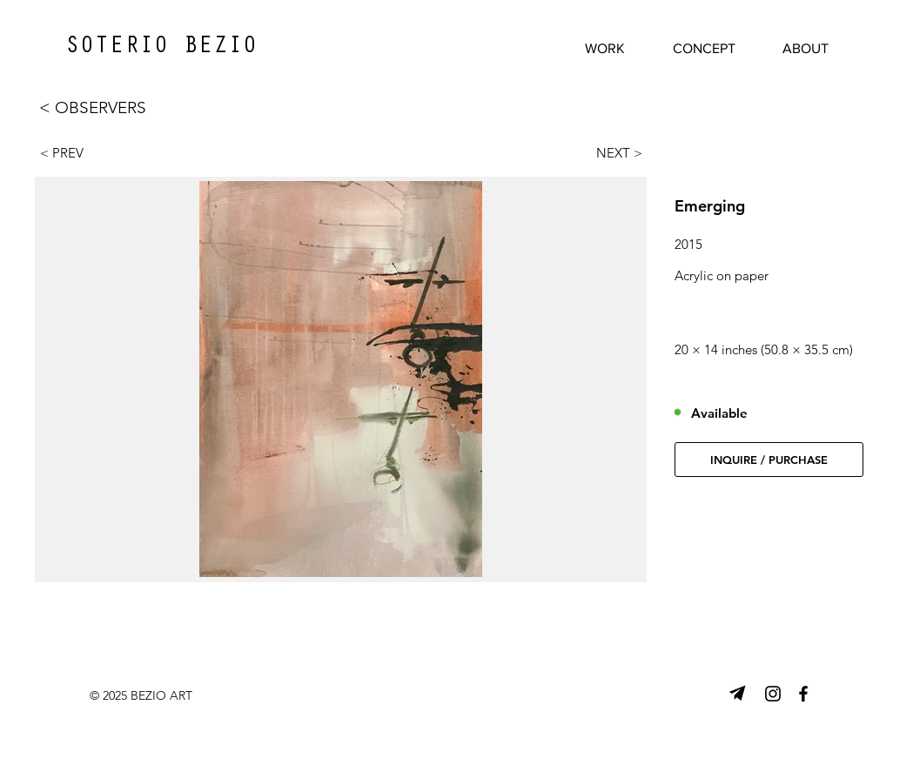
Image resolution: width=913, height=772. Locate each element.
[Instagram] (772, 693)
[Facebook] (803, 693)
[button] (769, 459)
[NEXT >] (611, 152)
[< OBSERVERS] (112, 108)
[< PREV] (71, 152)
